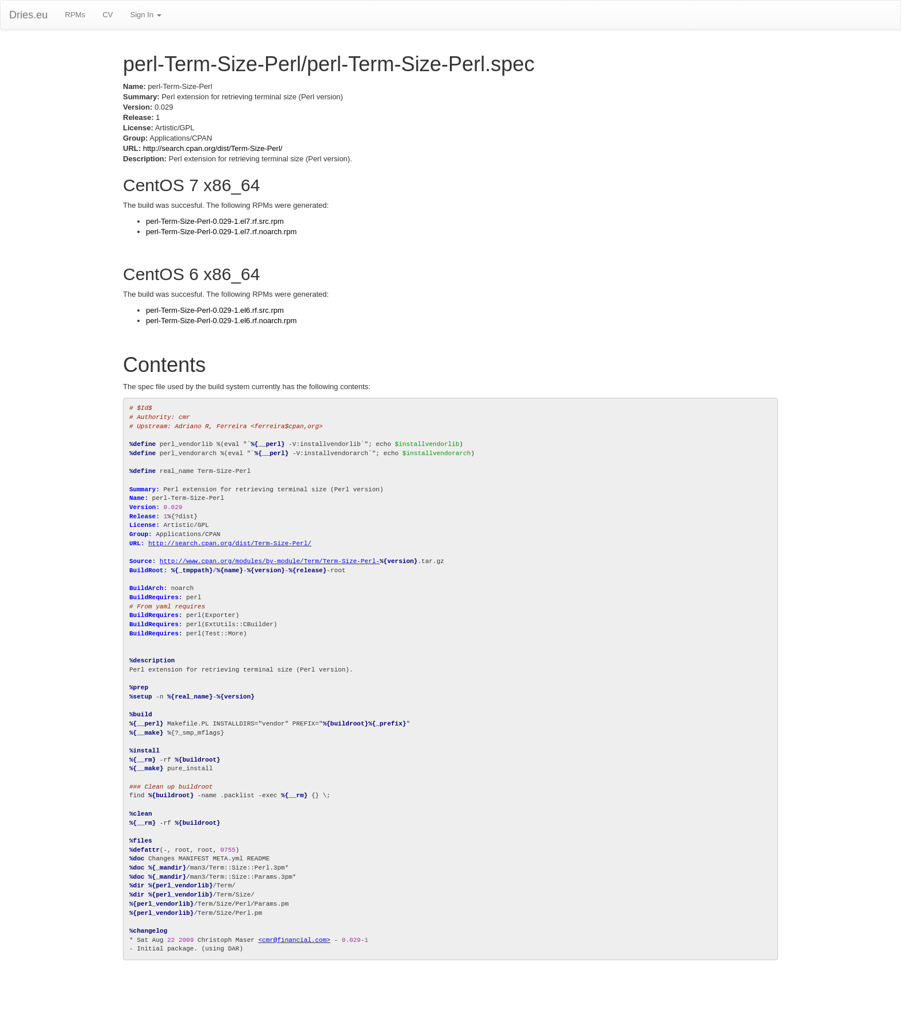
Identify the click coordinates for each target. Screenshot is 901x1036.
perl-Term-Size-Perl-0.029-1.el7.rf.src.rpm (215, 221)
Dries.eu (28, 15)
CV (107, 14)
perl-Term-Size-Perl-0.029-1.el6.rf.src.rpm (215, 310)
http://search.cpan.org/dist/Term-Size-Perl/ (213, 148)
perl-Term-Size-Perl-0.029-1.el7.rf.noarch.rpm (221, 231)
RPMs (75, 14)
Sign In (145, 14)
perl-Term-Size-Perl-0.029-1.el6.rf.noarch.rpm (221, 320)
